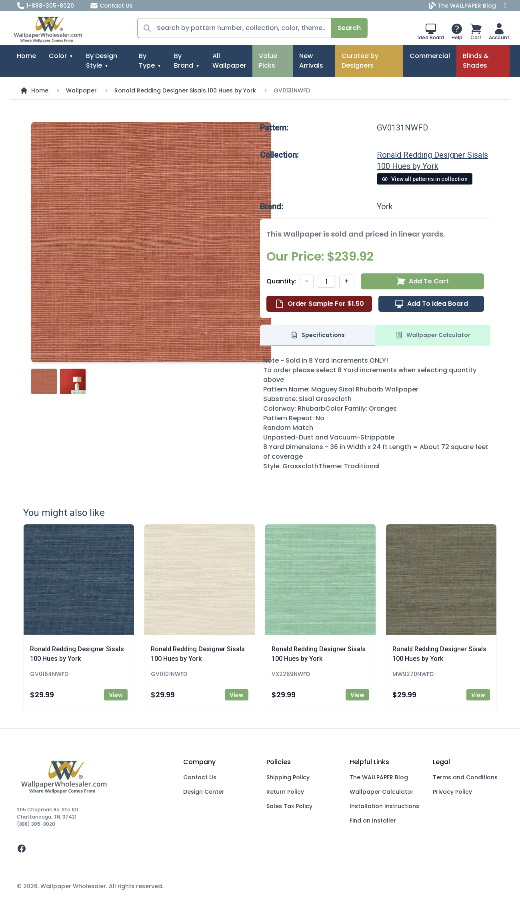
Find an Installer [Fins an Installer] (373, 821)
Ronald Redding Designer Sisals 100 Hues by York (185, 90)
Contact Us (111, 6)
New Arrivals (311, 60)
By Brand (183, 60)
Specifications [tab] (317, 335)
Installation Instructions (384, 806)
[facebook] (93, 848)
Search (349, 27)
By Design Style (101, 60)
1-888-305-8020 (45, 6)
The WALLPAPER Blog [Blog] (463, 6)
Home (26, 55)
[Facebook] (505, 6)
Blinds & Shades (476, 60)
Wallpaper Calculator (382, 792)
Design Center (203, 792)
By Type (147, 60)
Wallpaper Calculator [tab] (432, 335)
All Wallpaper (229, 60)
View (116, 695)
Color (58, 55)
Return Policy (285, 792)
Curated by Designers (360, 60)
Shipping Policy (288, 777)
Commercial (430, 55)
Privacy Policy (452, 792)
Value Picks (268, 60)
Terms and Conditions (465, 777)
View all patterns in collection (425, 179)
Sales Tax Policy (289, 806)
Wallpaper (81, 90)
